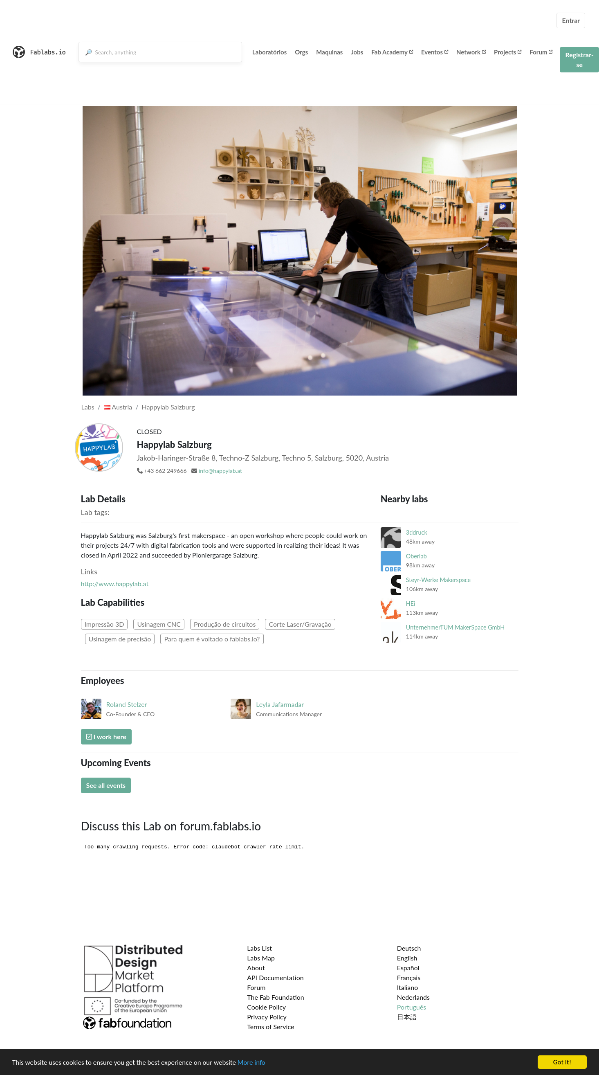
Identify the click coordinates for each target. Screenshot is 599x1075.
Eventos (434, 52)
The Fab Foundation (275, 997)
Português (411, 1007)
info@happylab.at (220, 470)
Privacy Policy (267, 1017)
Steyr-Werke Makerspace (438, 579)
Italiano (407, 987)
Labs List (259, 948)
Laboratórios (269, 52)
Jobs (357, 52)
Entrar (571, 20)
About (256, 968)
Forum (540, 52)
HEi (410, 603)
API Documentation (275, 977)
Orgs (301, 52)
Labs (87, 407)
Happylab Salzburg (168, 407)
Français (408, 977)
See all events (106, 785)
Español (408, 968)
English (407, 958)
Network (471, 52)
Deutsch (409, 948)
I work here (106, 736)
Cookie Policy (266, 1007)
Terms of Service (270, 1026)
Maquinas (329, 52)
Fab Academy (392, 52)
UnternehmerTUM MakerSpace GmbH (455, 627)
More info (251, 1062)
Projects (507, 52)
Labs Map (261, 958)
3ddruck (416, 532)
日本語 (407, 1017)
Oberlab (416, 556)
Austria (118, 407)
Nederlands (413, 997)
